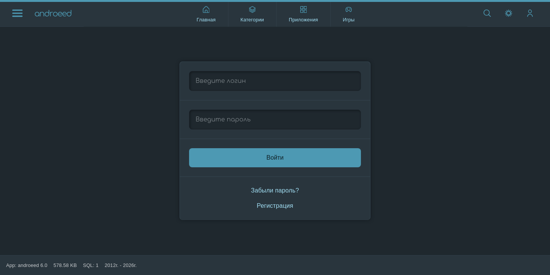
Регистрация (275, 205)
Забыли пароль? (275, 190)
